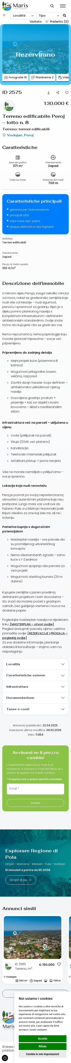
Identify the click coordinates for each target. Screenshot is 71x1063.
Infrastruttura (17, 687)
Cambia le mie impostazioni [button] (42, 1054)
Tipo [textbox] (42, 15)
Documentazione (20, 698)
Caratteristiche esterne (25, 675)
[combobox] (24, 15)
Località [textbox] (19, 15)
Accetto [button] (42, 1038)
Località (13, 664)
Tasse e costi (17, 709)
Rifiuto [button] (43, 1046)
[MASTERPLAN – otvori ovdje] (31, 624)
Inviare (35, 803)
